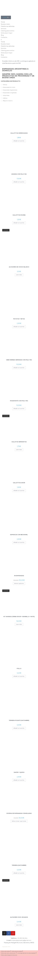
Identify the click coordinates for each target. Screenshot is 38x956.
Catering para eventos (7, 31)
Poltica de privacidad (17, 951)
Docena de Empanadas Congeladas (19, 813)
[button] (19, 40)
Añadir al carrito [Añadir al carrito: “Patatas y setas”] (19, 326)
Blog (2, 35)
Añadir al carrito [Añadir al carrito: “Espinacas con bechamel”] (19, 542)
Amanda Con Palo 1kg (19, 174)
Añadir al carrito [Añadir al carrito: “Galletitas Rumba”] (19, 222)
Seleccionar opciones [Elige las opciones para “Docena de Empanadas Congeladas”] (19, 821)
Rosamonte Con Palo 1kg (19, 401)
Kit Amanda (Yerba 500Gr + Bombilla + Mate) (19, 616)
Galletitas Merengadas (19, 133)
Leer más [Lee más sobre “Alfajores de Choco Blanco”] (19, 274)
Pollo (19, 668)
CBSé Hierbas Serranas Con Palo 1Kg (19, 360)
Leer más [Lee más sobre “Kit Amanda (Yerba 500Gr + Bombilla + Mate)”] (19, 624)
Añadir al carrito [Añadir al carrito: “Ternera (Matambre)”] (19, 873)
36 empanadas (19, 575)
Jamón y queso (19, 772)
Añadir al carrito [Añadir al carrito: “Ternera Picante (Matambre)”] (19, 728)
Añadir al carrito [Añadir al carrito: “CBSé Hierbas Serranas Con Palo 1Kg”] (19, 367)
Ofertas (5, 84)
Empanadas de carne (9, 87)
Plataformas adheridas (7, 26)
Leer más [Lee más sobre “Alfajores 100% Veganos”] (19, 925)
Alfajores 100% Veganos (19, 917)
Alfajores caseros (7, 100)
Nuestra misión (5, 24)
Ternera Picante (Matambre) (19, 720)
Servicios (3, 28)
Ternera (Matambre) (19, 865)
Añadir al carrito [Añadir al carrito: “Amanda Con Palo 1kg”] (19, 182)
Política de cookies (5, 951)
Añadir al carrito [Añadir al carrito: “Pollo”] (19, 676)
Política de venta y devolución (8, 953)
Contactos (4, 37)
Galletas (5, 98)
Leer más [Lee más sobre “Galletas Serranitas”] (19, 449)
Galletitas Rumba (19, 215)
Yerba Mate (6, 95)
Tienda (3, 22)
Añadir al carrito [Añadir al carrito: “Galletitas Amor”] (19, 490)
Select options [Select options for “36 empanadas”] (19, 583)
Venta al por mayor (6, 33)
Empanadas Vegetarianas (10, 90)
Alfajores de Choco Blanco (19, 267)
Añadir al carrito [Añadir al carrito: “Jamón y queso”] (19, 780)
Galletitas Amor (19, 482)
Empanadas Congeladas (10, 92)
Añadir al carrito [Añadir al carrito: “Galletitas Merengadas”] (19, 141)
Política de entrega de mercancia (9, 955)
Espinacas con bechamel (19, 534)
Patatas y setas (19, 319)
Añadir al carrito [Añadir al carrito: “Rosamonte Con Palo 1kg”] (19, 408)
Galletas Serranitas (19, 442)
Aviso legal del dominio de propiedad (26, 953)
